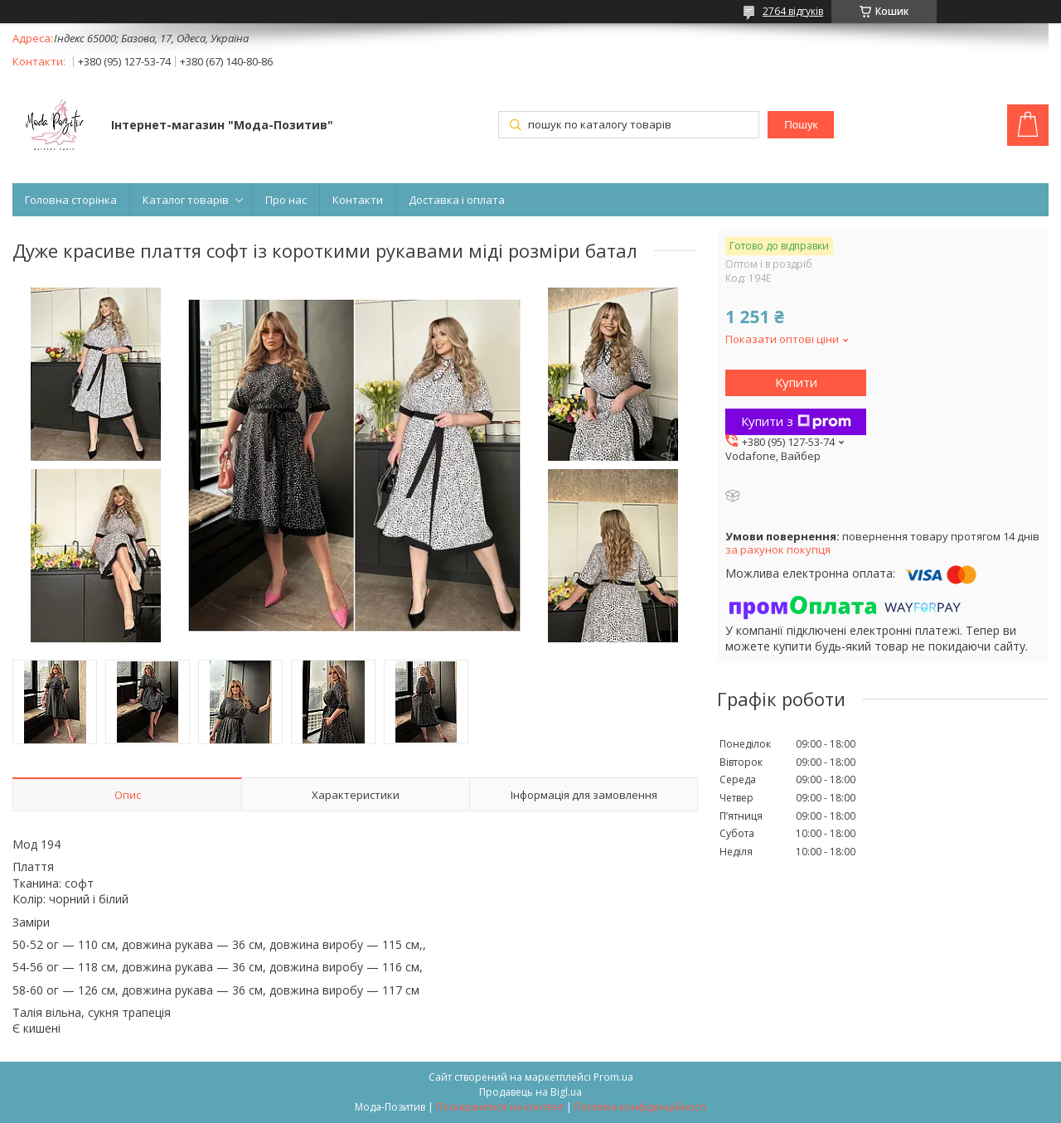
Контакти (357, 199)
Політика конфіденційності (640, 1107)
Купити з (796, 421)
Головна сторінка (71, 199)
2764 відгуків (793, 11)
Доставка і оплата (457, 199)
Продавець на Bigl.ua (530, 1092)
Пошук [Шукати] (800, 125)
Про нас (286, 199)
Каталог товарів (186, 199)
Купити (796, 382)
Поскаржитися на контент (500, 1107)
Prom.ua (613, 1077)
